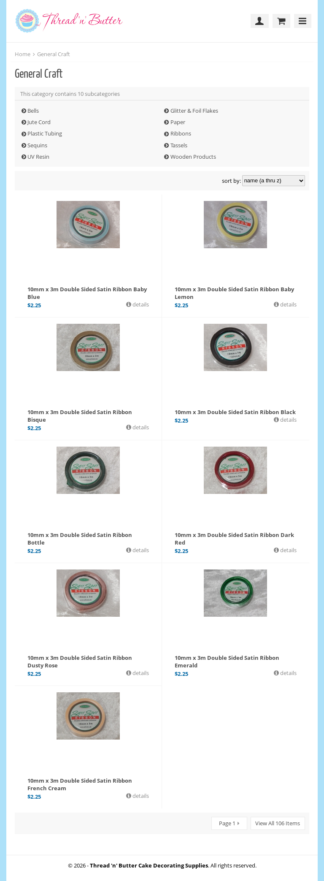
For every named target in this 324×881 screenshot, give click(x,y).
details (140, 304)
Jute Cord (39, 122)
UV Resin (38, 156)
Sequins (37, 145)
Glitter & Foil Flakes (194, 110)
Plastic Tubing (44, 133)
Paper (177, 122)
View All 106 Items (277, 823)
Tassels (178, 145)
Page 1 (227, 823)
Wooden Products (193, 156)
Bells (33, 110)
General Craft (53, 54)
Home (22, 54)
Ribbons (180, 133)
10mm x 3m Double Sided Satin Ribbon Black (235, 412)
